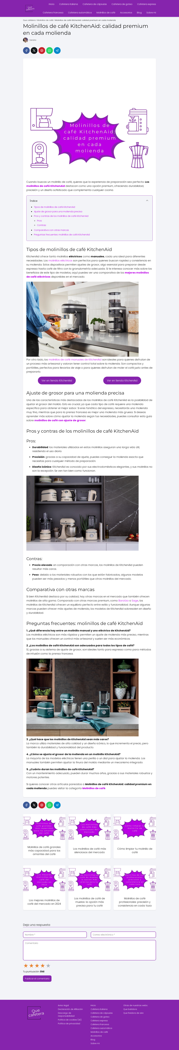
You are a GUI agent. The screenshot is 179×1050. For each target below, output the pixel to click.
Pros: (39, 220)
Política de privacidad (69, 1023)
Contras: (41, 225)
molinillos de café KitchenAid (45, 186)
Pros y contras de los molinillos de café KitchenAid (61, 216)
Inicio (51, 4)
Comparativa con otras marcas (51, 230)
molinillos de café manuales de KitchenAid (75, 359)
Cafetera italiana (68, 4)
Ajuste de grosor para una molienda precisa (58, 211)
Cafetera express (146, 4)
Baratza (123, 600)
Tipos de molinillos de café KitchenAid (54, 207)
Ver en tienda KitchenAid (57, 380)
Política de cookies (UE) (70, 1019)
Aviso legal (63, 1005)
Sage (135, 600)
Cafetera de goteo (122, 4)
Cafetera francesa (53, 12)
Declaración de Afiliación (70, 1009)
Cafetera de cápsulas (95, 4)
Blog (139, 12)
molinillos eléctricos (60, 260)
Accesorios (126, 12)
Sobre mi (151, 12)
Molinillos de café (106, 12)
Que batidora (130, 1009)
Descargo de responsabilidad (66, 1014)
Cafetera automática (80, 12)
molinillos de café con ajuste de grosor (60, 420)
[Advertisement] (89, 79)
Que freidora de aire (133, 1013)
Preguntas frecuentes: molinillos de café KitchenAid (62, 234)
